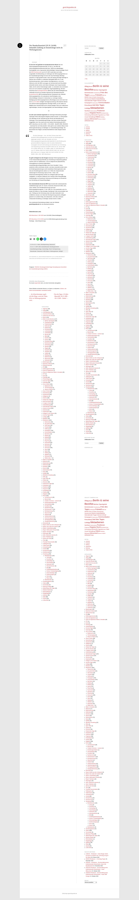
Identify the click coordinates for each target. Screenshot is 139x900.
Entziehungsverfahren (92, 335)
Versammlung (89, 383)
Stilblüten (89, 287)
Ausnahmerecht (91, 330)
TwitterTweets (89, 378)
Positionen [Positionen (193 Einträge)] (101, 111)
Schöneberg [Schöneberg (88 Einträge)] (88, 115)
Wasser (91, 411)
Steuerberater (33, 251)
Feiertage (88, 210)
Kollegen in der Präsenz (91, 246)
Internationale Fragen (91, 239)
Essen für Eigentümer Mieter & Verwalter (95, 205)
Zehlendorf (89, 193)
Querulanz (89, 277)
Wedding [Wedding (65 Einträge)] (102, 117)
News (87, 304)
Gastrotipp (88, 215)
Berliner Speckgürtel (92, 153)
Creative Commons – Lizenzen (94, 333)
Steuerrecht (52, 244)
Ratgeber (88, 327)
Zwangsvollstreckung (92, 354)
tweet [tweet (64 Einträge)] (104, 114)
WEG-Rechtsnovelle (36, 72)
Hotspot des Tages (90, 232)
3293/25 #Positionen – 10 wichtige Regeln (96, 859)
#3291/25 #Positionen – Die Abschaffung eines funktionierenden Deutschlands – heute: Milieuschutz (97, 869)
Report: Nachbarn (90, 364)
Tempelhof (89, 183)
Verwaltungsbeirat (90, 414)
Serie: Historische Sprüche (92, 368)
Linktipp (87, 249)
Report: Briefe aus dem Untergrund (94, 357)
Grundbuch (90, 339)
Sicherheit (89, 279)
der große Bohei (91, 256)
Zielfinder (88, 428)
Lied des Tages (89, 248)
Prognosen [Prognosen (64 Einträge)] (87, 113)
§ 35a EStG (88, 433)
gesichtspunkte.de (69, 7)
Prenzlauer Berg (91, 174)
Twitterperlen (89, 376)
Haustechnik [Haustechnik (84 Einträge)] (88, 99)
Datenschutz (90, 255)
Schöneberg (90, 177)
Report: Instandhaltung (91, 361)
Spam (88, 284)
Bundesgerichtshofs (42, 90)
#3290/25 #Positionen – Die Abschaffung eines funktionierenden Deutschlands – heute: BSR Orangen (97, 874)
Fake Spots (90, 258)
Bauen (87, 150)
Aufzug (90, 390)
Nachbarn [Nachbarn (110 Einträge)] (87, 111)
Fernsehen (91, 392)
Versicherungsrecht (92, 351)
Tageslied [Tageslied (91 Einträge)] (100, 115)
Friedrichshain (90, 157)
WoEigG (61, 251)
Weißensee (90, 189)
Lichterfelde (90, 165)
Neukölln (89, 171)
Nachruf (89, 272)
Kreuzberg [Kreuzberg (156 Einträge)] (88, 105)
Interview (88, 243)
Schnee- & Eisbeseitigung (95, 404)
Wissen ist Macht (91, 222)
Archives (88, 127)
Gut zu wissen (89, 217)
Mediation (88, 251)
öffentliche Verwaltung (91, 308)
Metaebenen (89, 253)
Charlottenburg (90, 155)
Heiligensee (88, 229)
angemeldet (37, 283)
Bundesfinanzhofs (33, 94)
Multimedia (88, 297)
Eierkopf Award (89, 198)
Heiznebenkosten (93, 399)
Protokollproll (89, 323)
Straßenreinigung (93, 407)
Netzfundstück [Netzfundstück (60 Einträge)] (94, 110)
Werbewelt (89, 289)
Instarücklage (45, 249)
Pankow (89, 172)
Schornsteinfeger (93, 405)
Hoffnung (89, 261)
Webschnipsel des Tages (91, 421)
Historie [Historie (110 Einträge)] (93, 99)
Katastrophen (89, 244)
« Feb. (86, 78)
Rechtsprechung (45, 244)
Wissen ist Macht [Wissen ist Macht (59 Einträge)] (101, 119)
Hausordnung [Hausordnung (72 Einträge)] (100, 97)
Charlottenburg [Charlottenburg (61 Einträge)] (97, 92)
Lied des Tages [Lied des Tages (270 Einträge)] (98, 105)
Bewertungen (89, 195)
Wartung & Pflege (90, 419)
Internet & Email (89, 241)
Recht (39, 244)
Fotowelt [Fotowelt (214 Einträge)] (98, 95)
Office (87, 309)
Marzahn (89, 167)
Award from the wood (91, 148)
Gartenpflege (92, 394)
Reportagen (88, 366)
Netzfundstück (89, 303)
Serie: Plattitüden (90, 369)
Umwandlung (89, 380)
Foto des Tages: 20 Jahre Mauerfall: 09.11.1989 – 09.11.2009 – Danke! (61, 296)
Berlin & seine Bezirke (91, 152)
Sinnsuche (89, 280)
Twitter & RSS (89, 135)
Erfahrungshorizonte (90, 201)
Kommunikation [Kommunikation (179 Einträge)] (104, 103)
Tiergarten (89, 184)
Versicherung (89, 385)
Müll (90, 400)
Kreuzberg (89, 162)
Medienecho (90, 219)
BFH (37, 246)
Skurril (88, 282)
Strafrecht (89, 347)
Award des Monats (90, 147)
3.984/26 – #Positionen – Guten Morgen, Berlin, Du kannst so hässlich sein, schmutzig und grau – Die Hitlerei (97, 855)
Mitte (88, 169)
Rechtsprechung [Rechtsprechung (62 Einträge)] (104, 113)
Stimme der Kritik (90, 371)
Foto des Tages (89, 213)
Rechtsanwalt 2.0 (91, 342)
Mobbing (89, 268)
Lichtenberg (90, 164)
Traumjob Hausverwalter (91, 375)
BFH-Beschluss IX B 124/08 (36, 219)
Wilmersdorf (90, 191)
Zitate (87, 429)
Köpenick (89, 160)
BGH (40, 246)
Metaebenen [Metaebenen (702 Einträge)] (97, 108)
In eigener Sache (90, 236)
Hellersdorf (90, 159)
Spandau (89, 179)
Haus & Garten (89, 224)
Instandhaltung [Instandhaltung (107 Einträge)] (100, 99)
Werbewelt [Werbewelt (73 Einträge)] (87, 119)
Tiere (87, 373)
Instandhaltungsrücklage (36, 249)
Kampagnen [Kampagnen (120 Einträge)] (88, 102)
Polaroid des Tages (90, 316)
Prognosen (88, 321)
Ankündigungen (89, 145)
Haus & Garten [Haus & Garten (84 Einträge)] (93, 97)
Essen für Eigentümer (91, 203)
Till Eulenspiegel (91, 220)
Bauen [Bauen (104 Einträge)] (91, 86)
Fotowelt (88, 128)
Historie (87, 231)
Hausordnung (89, 225)
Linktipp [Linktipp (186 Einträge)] (87, 108)
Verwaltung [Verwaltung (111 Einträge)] (92, 117)
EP (86, 200)
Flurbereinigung (89, 212)
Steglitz (89, 181)
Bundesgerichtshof (54, 246)
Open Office (88, 311)
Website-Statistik (90, 423)
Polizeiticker (88, 318)
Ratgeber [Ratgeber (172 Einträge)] (93, 113)
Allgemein (88, 141)
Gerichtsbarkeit (91, 337)
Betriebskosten (90, 388)
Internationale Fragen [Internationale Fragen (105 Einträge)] (91, 100)
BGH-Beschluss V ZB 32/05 (36, 215)
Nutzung (88, 133)
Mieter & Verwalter (90, 292)
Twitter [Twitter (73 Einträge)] (107, 115)
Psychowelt (90, 275)
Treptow (89, 186)
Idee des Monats (90, 234)
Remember (88, 356)
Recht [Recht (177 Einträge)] (99, 113)
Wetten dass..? (90, 291)
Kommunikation (91, 265)
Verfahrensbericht (91, 349)
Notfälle (87, 306)
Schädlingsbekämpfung (94, 402)
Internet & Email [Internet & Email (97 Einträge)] (101, 100)
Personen (88, 315)
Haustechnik (89, 227)
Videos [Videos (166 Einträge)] (97, 117)
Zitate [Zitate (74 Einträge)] (92, 120)
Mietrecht (88, 294)
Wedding (89, 188)
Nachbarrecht (90, 340)
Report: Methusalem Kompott (93, 363)
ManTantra (89, 267)
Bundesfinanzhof (45, 246)
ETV (87, 207)
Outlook (87, 313)
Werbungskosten (54, 251)
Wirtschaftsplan (89, 424)
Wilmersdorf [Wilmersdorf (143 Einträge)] (94, 119)
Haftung (87, 130)
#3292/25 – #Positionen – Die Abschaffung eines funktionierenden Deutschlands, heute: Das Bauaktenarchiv (97, 864)
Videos (87, 416)
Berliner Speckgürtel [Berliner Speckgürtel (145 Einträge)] (100, 90)
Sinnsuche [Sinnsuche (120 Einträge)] (94, 115)
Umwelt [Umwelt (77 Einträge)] (86, 117)
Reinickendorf (90, 176)
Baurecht (89, 332)
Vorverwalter (89, 417)
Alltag (87, 143)
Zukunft (87, 431)
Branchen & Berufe (90, 196)
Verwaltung (88, 387)
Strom (90, 409)
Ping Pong (89, 273)
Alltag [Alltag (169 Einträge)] (87, 86)
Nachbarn (88, 299)
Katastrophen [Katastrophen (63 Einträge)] (95, 102)
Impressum (88, 132)
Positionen (88, 320)
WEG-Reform (46, 251)
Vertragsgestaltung (91, 352)
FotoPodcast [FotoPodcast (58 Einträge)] (92, 95)
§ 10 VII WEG (35, 101)
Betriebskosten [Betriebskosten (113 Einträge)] (89, 92)
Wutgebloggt (89, 426)
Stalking (89, 285)
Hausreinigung (92, 395)
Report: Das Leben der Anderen (93, 359)
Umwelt (87, 381)
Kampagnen (90, 263)
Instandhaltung (89, 237)
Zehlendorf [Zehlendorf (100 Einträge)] (88, 120)
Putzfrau (88, 325)
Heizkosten (91, 397)
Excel (87, 208)
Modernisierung (89, 296)
